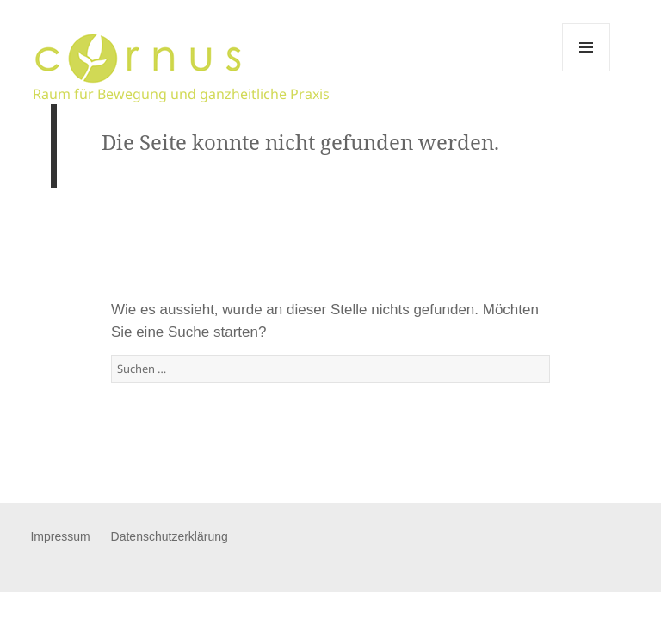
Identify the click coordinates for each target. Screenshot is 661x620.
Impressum (60, 536)
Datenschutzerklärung (169, 536)
